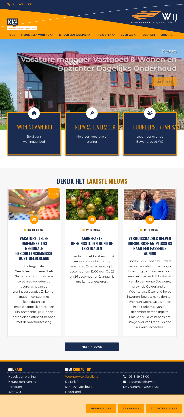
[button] (167, 35)
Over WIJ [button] (128, 34)
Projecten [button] (105, 34)
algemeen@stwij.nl (139, 381)
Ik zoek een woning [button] (37, 34)
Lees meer (164, 81)
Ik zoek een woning (21, 376)
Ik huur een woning (21, 381)
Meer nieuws (92, 346)
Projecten (14, 387)
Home (11, 34)
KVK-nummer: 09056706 (140, 387)
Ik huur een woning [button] (74, 34)
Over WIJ (14, 392)
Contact (148, 34)
